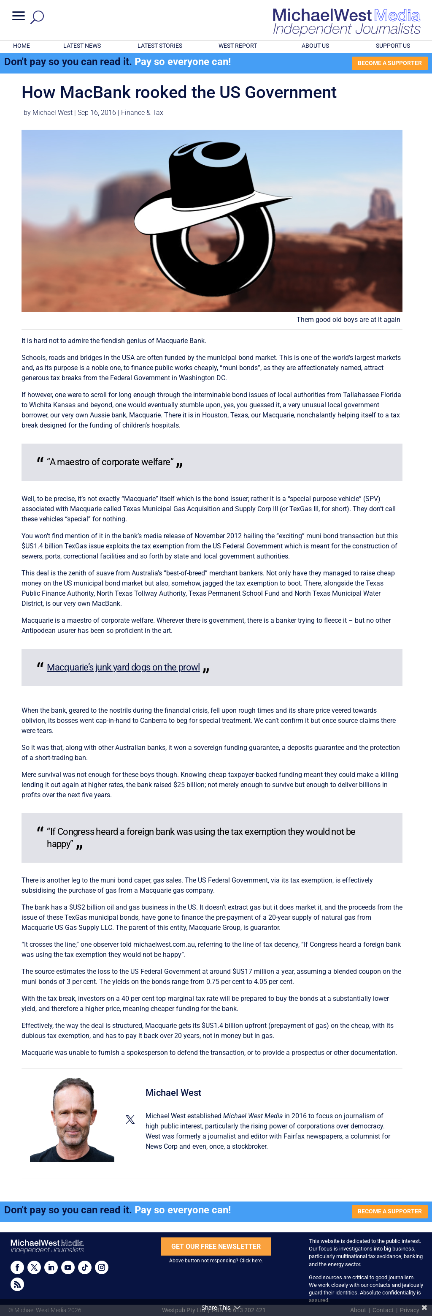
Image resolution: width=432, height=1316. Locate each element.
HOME (21, 45)
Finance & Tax (142, 113)
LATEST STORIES (160, 45)
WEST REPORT (238, 45)
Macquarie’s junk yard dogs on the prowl (123, 667)
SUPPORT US (393, 45)
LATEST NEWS (82, 45)
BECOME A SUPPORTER (390, 63)
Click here (251, 1261)
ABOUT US (315, 45)
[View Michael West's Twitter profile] (130, 1119)
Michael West (52, 113)
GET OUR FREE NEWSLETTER (216, 1246)
